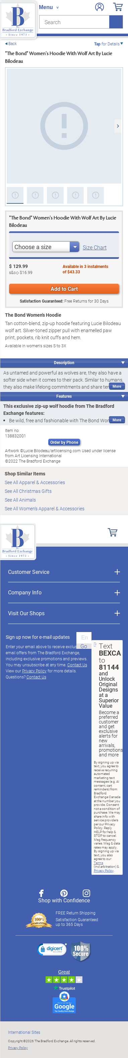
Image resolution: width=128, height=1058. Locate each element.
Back (12, 43)
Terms (98, 862)
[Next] (118, 126)
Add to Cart (64, 288)
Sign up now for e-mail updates (38, 637)
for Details (107, 44)
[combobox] (45, 246)
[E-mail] (83, 637)
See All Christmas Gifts (28, 491)
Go (83, 646)
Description (64, 362)
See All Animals (20, 500)
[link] (52, 950)
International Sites (24, 1032)
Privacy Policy (34, 670)
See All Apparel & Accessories (35, 482)
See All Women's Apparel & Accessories (44, 508)
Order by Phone (64, 442)
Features (64, 396)
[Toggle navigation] (49, 7)
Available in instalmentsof (85, 269)
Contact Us (77, 664)
